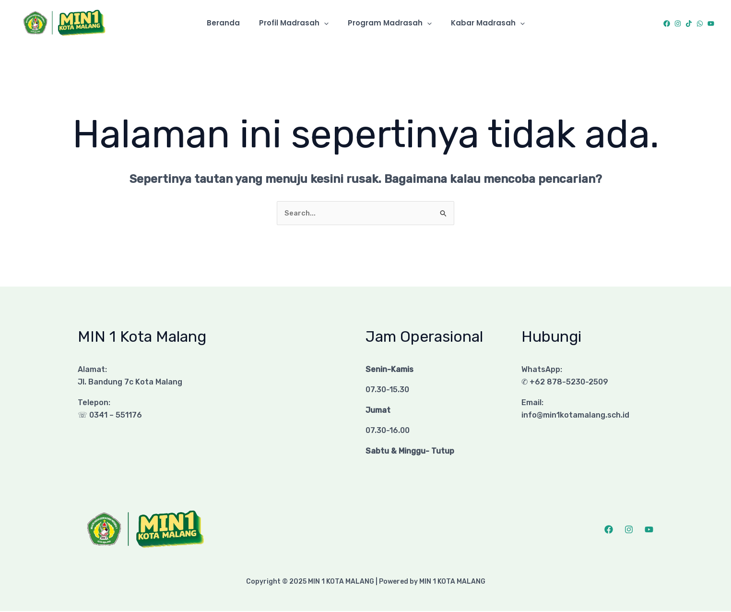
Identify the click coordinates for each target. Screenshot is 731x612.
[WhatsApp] (699, 23)
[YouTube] (710, 23)
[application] (326, 23)
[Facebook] (666, 23)
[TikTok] (688, 23)
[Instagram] (677, 23)
